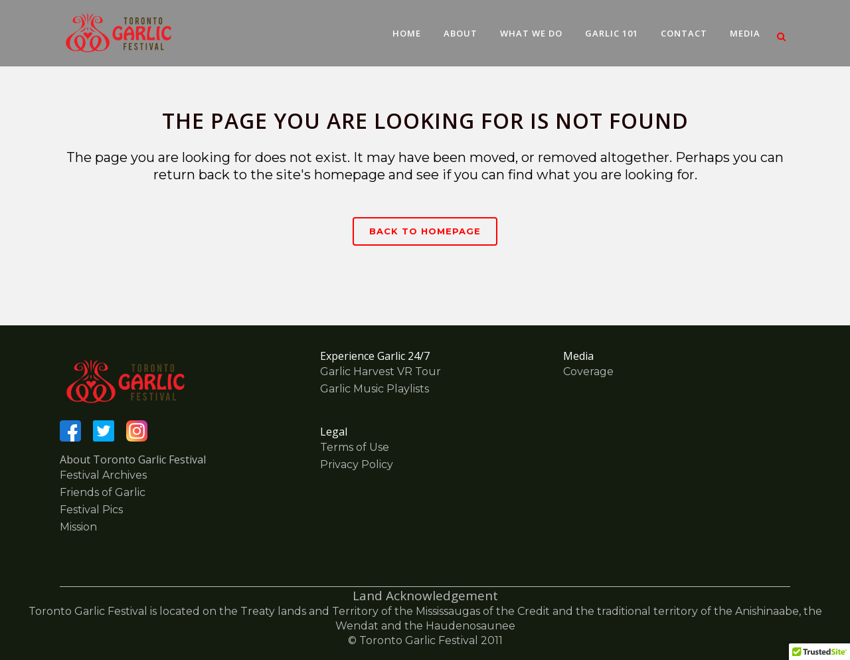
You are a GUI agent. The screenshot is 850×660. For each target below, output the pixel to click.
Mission (78, 527)
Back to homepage (425, 231)
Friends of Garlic (102, 492)
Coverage (588, 371)
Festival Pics (91, 509)
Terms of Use (354, 447)
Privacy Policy (356, 464)
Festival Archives (103, 475)
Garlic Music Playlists (374, 388)
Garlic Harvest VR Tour (380, 371)
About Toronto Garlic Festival (133, 459)
